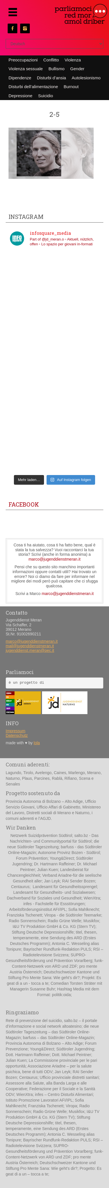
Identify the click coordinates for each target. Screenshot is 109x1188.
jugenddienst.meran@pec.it (30, 650)
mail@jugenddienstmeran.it (30, 646)
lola (37, 743)
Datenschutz (17, 735)
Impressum (15, 731)
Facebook (24, 504)
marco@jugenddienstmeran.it (54, 559)
